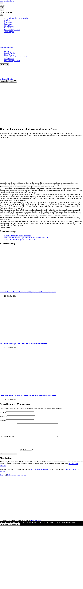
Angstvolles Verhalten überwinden (16, 57)
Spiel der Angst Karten (12, 61)
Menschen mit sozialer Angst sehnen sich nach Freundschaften (26, 237)
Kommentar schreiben (8, 439)
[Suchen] (4, 64)
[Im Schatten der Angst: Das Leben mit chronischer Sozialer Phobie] (41, 339)
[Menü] (13, 81)
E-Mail (3, 416)
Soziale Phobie (9, 53)
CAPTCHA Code (26, 452)
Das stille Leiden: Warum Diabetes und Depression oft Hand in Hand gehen (28, 292)
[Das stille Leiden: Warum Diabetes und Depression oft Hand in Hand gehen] (41, 287)
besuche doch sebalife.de (39, 472)
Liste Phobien (9, 59)
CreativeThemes (36, 523)
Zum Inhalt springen (7, 1)
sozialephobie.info (6, 47)
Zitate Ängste (9, 55)
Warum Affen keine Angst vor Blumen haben (20, 239)
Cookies (3, 477)
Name (3, 412)
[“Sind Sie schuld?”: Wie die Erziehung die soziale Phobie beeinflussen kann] (41, 391)
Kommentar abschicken (8, 456)
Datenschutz (11, 477)
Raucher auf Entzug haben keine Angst (17, 236)
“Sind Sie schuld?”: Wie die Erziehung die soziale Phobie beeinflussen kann (28, 395)
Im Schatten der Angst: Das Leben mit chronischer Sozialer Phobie (24, 343)
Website (3, 420)
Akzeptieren (4, 527)
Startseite (7, 51)
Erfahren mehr (14, 527)
